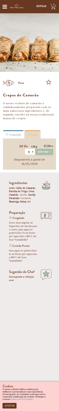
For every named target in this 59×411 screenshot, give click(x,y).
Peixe (21, 83)
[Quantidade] (30, 152)
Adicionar (44, 151)
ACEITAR (9, 405)
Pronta (32, 134)
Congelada (13, 134)
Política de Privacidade (21, 399)
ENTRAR (41, 6)
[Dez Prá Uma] (16, 6)
